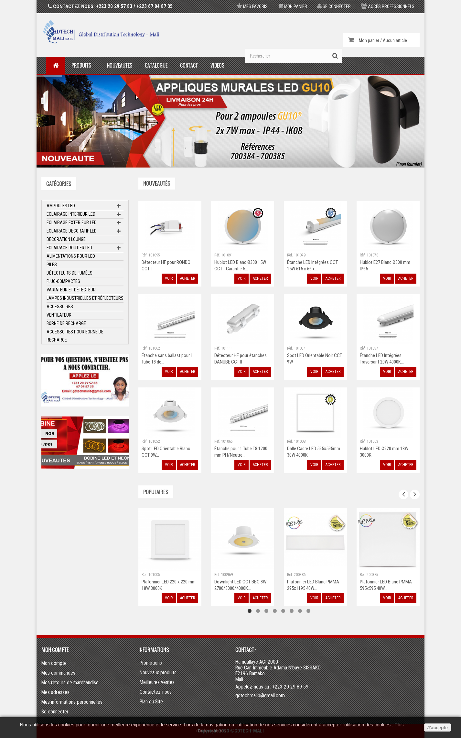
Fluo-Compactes (63, 281)
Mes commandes (58, 673)
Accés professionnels (387, 6)
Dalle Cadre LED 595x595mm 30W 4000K (313, 452)
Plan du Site (151, 702)
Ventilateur (59, 315)
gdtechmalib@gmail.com (260, 695)
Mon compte (55, 650)
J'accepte (437, 727)
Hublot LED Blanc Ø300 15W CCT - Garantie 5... (240, 265)
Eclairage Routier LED (69, 247)
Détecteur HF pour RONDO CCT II (166, 265)
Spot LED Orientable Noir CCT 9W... (314, 359)
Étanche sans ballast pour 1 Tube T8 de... (167, 359)
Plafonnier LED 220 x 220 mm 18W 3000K (169, 585)
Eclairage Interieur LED (71, 214)
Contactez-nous (156, 692)
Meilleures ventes (157, 682)
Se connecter (334, 6)
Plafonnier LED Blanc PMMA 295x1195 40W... (313, 585)
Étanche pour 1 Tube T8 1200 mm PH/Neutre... (240, 452)
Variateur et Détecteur (71, 289)
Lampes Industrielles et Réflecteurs (85, 298)
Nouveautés (156, 183)
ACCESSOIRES (60, 306)
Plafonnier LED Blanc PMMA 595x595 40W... (386, 585)
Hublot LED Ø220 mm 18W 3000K (384, 452)
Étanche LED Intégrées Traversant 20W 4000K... (382, 359)
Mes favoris (252, 6)
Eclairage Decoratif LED (72, 230)
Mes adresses (55, 692)
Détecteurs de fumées (69, 273)
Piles (52, 264)
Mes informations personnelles (71, 702)
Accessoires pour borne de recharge (75, 335)
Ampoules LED (61, 205)
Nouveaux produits (158, 673)
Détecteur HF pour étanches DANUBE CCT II (240, 359)
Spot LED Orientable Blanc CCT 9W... (166, 452)
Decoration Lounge (66, 239)
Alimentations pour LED (71, 256)
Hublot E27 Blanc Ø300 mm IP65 (385, 265)
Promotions (151, 663)
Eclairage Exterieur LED (72, 222)
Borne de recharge (66, 323)
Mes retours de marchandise (70, 682)
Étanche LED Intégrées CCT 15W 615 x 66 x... (312, 265)
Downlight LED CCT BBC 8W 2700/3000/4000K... (240, 585)
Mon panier (292, 6)
